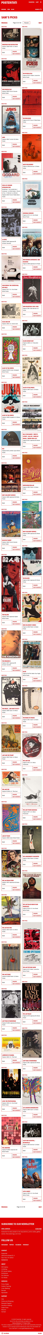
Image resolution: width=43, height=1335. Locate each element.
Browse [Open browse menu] (3, 9)
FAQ (2, 1299)
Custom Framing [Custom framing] (6, 1286)
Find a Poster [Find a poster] (5, 1284)
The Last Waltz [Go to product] (27, 1014)
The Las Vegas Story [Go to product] (8, 880)
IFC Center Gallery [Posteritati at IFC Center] (6, 1271)
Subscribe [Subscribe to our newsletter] (38, 1229)
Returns (3, 1309)
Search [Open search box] (38, 9)
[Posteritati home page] (9, 2)
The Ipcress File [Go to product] (27, 73)
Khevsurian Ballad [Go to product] (28, 485)
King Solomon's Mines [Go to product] (29, 625)
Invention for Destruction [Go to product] (10, 44)
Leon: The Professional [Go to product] (9, 1101)
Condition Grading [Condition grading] (6, 1305)
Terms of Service (16, 1323)
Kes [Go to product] (3, 449)
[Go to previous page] (4, 23)
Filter (40, 1333)
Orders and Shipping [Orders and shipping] (7, 1301)
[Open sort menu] (26, 23)
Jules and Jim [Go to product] (6, 322)
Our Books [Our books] (4, 1277)
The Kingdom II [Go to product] (6, 661)
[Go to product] (11, 35)
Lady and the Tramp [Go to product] (8, 755)
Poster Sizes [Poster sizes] (4, 1307)
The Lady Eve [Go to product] (26, 760)
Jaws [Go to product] (3, 137)
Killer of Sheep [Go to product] (6, 540)
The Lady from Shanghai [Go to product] (30, 810)
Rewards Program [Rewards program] (6, 1303)
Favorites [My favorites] (31, 2)
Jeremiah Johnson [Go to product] (28, 213)
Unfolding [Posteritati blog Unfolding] (4, 1269)
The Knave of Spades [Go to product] (29, 718)
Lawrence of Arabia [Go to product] (8, 1055)
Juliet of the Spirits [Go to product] (8, 368)
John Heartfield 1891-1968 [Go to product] (30, 306)
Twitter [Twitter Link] (11, 1245)
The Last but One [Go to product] (7, 928)
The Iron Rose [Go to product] (27, 118)
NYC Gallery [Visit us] (4, 1267)
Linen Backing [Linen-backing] (5, 1288)
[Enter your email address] (21, 1228)
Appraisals (4, 1292)
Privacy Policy (27, 1323)
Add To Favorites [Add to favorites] (16, 53)
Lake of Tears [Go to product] (6, 836)
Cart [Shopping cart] (37, 2)
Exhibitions (4, 1273)
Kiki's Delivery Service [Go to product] (9, 495)
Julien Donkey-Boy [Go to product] (28, 341)
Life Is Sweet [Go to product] (26, 1191)
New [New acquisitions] (8, 9)
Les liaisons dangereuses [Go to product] (30, 1108)
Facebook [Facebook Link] (18, 1245)
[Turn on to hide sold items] (2, 1333)
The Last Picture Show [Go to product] (29, 967)
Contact (3, 1312)
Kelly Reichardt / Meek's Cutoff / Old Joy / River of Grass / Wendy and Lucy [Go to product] (30, 436)
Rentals (3, 1290)
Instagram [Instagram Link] (4, 1245)
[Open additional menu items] (41, 2)
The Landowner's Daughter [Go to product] (31, 856)
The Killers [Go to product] (26, 578)
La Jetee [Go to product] (4, 239)
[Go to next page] (40, 23)
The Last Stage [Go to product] (6, 974)
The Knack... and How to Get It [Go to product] (10, 708)
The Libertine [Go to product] (6, 1148)
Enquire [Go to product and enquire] (15, 51)
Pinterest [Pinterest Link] (26, 1245)
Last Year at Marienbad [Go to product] (9, 1021)
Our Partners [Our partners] (5, 1275)
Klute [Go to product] (24, 671)
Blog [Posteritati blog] (12, 9)
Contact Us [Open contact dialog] (4, 1260)
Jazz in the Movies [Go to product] (28, 164)
